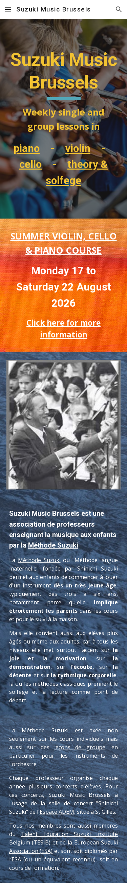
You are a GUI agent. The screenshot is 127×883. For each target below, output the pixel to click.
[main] (63, 119)
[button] (8, 9)
